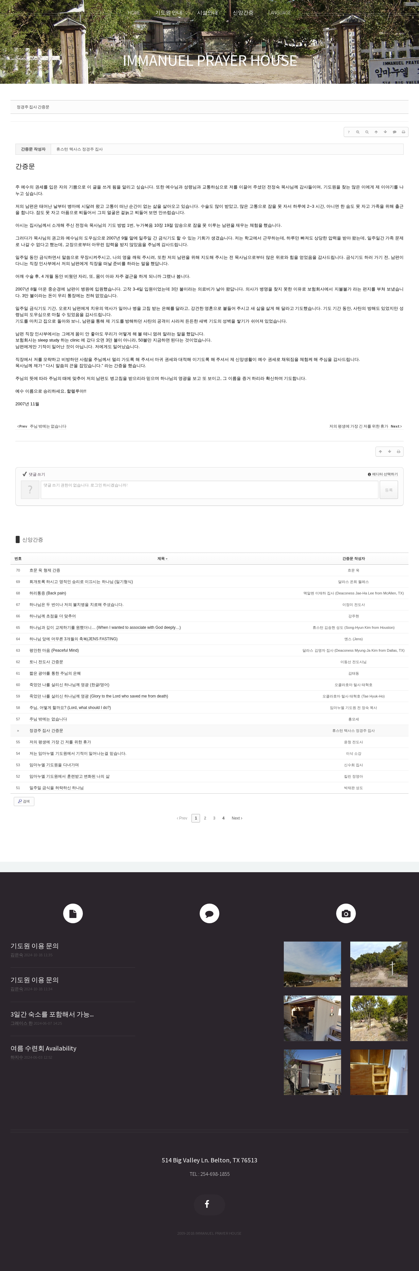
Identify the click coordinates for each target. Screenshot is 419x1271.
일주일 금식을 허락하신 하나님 (56, 788)
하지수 (16, 1057)
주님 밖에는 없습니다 (48, 719)
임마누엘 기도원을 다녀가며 (54, 765)
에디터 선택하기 (383, 474)
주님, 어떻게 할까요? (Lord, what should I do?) (70, 707)
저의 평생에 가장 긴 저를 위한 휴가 (60, 742)
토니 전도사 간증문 (46, 662)
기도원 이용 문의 (34, 946)
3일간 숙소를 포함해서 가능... (52, 1014)
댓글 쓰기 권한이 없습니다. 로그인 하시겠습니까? (86, 485)
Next (237, 818)
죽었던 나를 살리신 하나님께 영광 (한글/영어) (69, 684)
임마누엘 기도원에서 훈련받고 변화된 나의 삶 (69, 776)
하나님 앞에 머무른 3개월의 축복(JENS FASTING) (73, 639)
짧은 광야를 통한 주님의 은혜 (55, 673)
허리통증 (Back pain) (47, 593)
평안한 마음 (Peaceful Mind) (54, 650)
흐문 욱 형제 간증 (44, 570)
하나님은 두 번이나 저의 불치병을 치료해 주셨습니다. (76, 604)
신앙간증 (32, 539)
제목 (162, 558)
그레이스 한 (21, 1023)
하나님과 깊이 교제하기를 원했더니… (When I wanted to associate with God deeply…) (105, 627)
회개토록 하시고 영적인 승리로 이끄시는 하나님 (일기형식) (81, 581)
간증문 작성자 (353, 558)
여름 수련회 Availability (43, 1048)
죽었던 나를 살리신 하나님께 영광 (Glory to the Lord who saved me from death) (98, 696)
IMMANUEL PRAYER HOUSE (210, 60)
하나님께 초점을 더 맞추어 (52, 616)
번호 (18, 558)
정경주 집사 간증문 (33, 106)
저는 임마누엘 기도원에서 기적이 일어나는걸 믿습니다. (77, 753)
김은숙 (16, 954)
